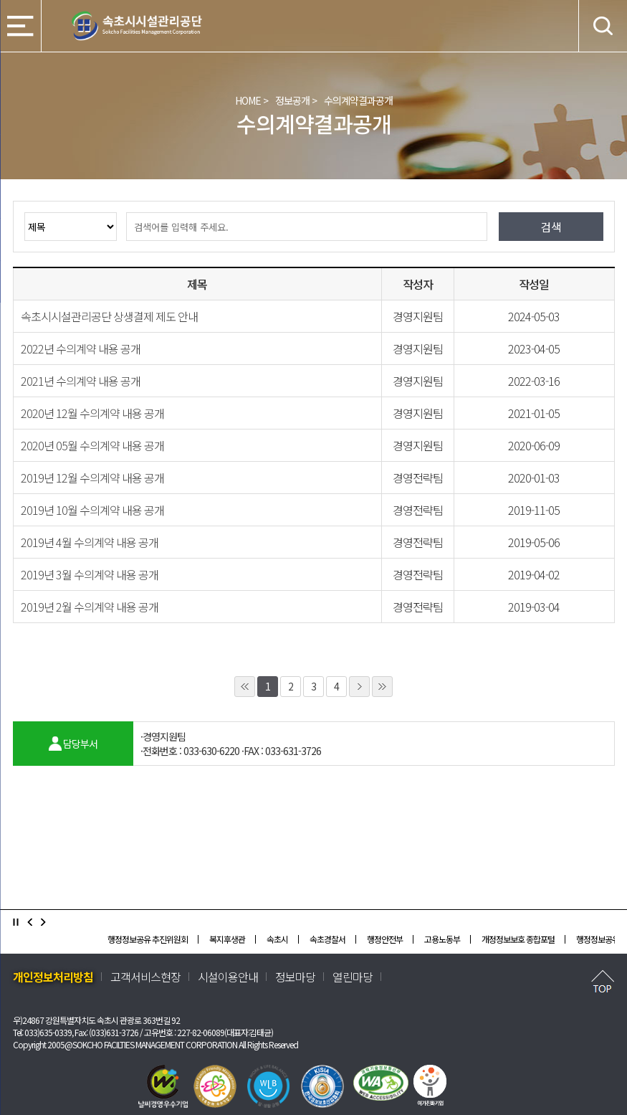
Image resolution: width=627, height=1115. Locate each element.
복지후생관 (227, 939)
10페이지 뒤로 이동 (382, 686)
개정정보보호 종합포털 (518, 939)
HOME (248, 100)
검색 (551, 226)
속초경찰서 (327, 939)
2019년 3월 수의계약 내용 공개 (89, 574)
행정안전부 (385, 939)
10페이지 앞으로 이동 (244, 686)
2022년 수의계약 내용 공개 (80, 348)
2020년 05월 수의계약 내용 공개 (92, 445)
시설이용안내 (228, 976)
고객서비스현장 (145, 976)
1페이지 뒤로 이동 (359, 686)
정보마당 (295, 976)
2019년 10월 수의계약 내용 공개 (92, 509)
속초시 (277, 939)
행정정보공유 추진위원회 (147, 939)
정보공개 (292, 100)
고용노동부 (442, 939)
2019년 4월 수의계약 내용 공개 (89, 542)
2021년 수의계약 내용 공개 (80, 380)
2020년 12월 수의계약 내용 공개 (92, 413)
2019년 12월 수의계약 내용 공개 (92, 477)
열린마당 (352, 976)
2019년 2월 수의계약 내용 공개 (89, 606)
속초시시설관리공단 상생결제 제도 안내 (109, 316)
